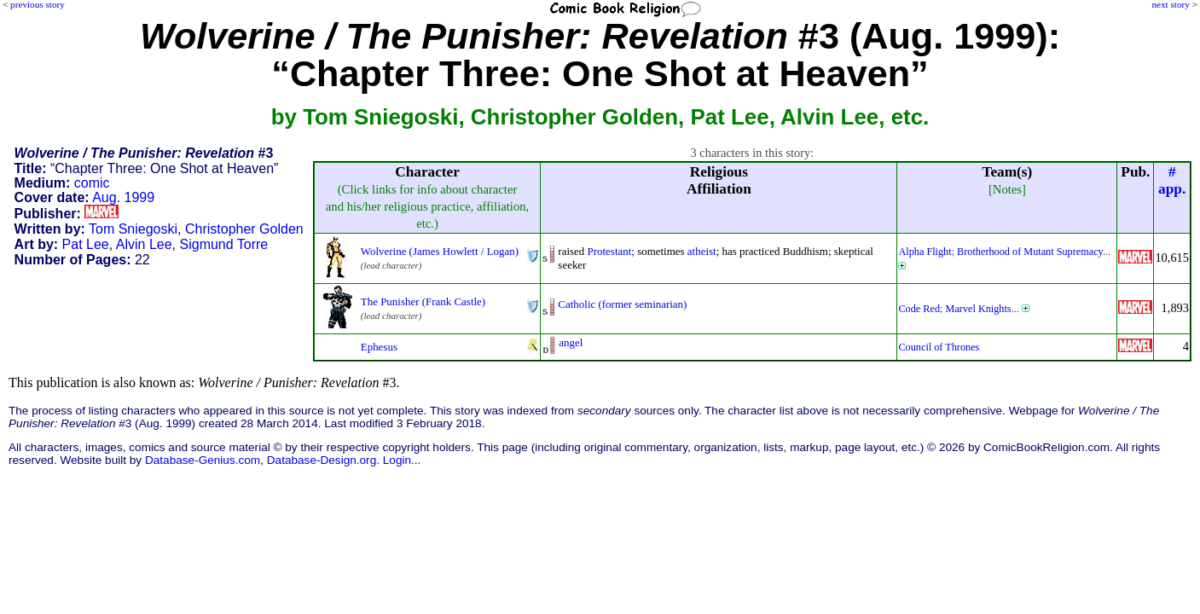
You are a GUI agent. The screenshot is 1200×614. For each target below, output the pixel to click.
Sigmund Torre (224, 244)
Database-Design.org (321, 460)
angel (571, 342)
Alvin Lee (144, 244)
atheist (701, 251)
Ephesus (379, 346)
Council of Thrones (938, 347)
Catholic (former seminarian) (622, 304)
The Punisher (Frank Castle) (423, 301)
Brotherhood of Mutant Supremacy (1030, 252)
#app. (1172, 180)
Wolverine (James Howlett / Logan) (440, 251)
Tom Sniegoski (133, 229)
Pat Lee (85, 244)
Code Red (919, 309)
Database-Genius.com (202, 460)
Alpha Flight (924, 252)
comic (92, 183)
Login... (402, 460)
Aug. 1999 (123, 197)
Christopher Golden (244, 229)
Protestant (610, 251)
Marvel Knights (979, 309)
